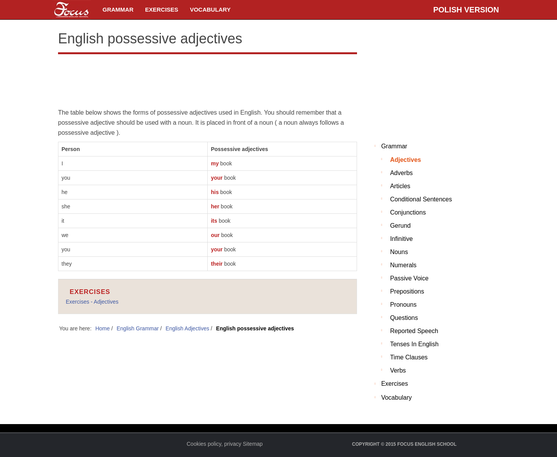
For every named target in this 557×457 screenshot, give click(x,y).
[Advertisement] (207, 79)
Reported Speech (414, 331)
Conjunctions (408, 212)
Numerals (403, 265)
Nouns (399, 252)
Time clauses (408, 357)
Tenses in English (414, 344)
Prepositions (407, 291)
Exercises (161, 9)
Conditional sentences (421, 199)
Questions (404, 317)
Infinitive (401, 238)
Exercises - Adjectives (92, 302)
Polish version (466, 9)
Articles (400, 186)
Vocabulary (210, 9)
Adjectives (405, 159)
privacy (232, 444)
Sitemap (253, 444)
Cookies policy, (205, 444)
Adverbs (401, 173)
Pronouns (403, 304)
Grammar (118, 9)
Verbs (398, 370)
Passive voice (409, 278)
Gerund (400, 225)
